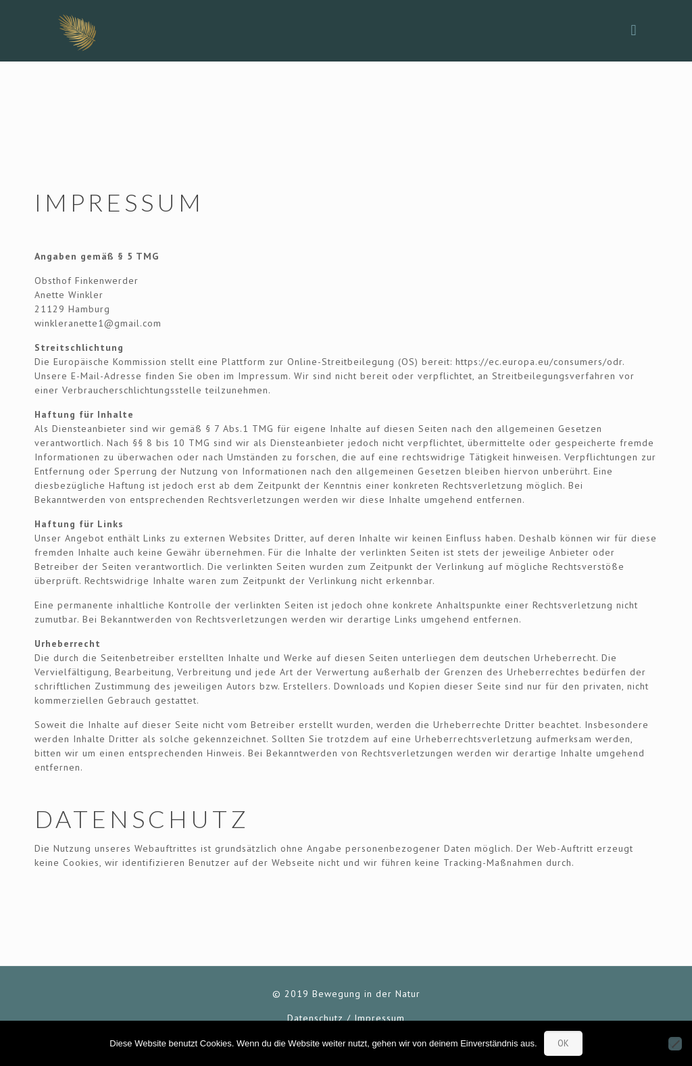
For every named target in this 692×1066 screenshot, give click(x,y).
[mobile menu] (633, 30)
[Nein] (675, 1043)
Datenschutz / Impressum (346, 1018)
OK (563, 1043)
